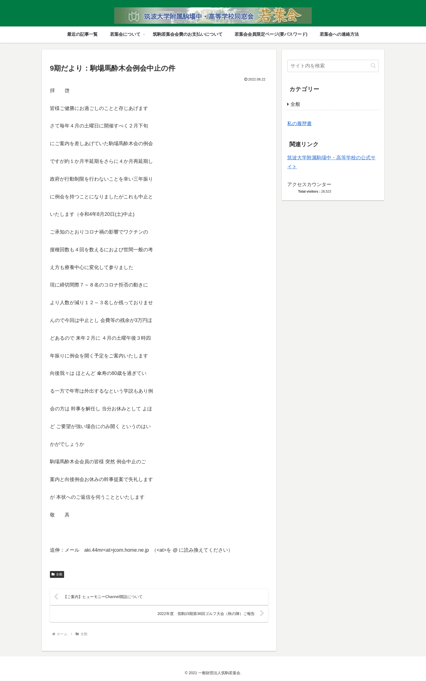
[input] (333, 66)
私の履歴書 (299, 123)
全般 (57, 574)
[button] (373, 65)
